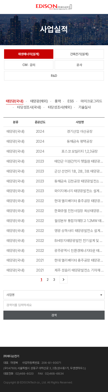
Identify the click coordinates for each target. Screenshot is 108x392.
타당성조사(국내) (29, 107)
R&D (54, 76)
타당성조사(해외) (60, 107)
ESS (71, 101)
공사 (79, 65)
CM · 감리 (28, 65)
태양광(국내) (14, 101)
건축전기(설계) (79, 54)
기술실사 (84, 107)
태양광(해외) (39, 101)
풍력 (58, 101)
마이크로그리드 (91, 101)
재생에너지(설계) (28, 54)
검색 (54, 315)
